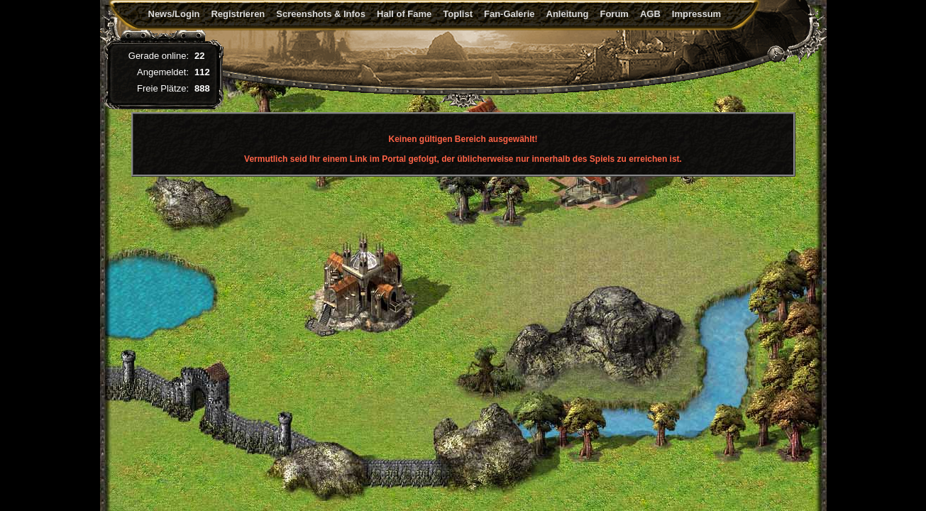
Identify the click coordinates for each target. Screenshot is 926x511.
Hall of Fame (404, 14)
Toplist (458, 14)
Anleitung (567, 14)
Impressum (696, 14)
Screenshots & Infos (320, 14)
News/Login (174, 14)
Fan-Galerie (509, 14)
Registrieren (238, 14)
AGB (650, 14)
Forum (614, 14)
